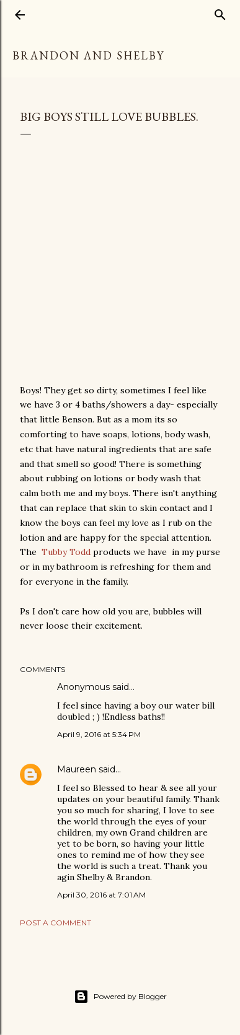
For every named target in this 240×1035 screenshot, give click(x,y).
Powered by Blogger (120, 996)
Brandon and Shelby (88, 55)
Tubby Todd (66, 551)
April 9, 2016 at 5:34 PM (99, 734)
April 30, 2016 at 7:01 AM (101, 894)
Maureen (76, 769)
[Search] (220, 12)
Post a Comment (55, 922)
